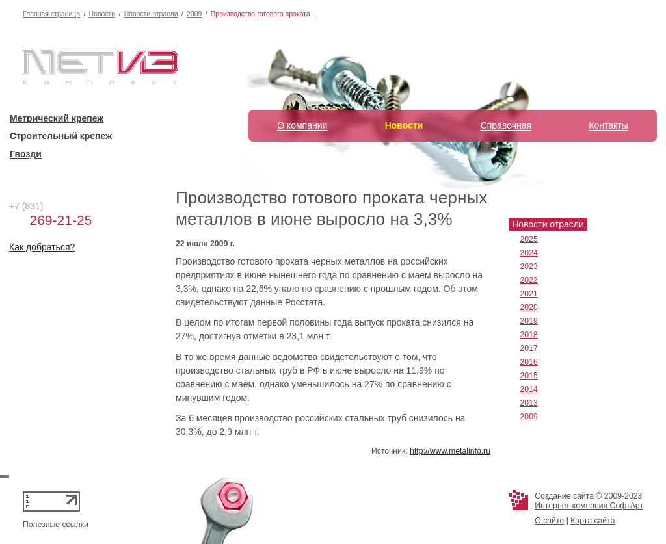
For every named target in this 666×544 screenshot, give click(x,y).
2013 (529, 403)
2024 (529, 252)
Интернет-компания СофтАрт (589, 505)
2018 (529, 334)
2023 (529, 266)
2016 (529, 362)
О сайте (549, 520)
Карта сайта (592, 520)
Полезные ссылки (55, 524)
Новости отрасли (151, 14)
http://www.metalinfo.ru (450, 451)
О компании (302, 125)
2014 (529, 389)
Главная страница (51, 14)
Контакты (608, 125)
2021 (529, 293)
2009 (194, 14)
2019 (529, 321)
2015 (529, 375)
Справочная (506, 125)
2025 (529, 239)
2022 (529, 280)
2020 (529, 307)
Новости (102, 14)
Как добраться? (42, 247)
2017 (529, 348)
